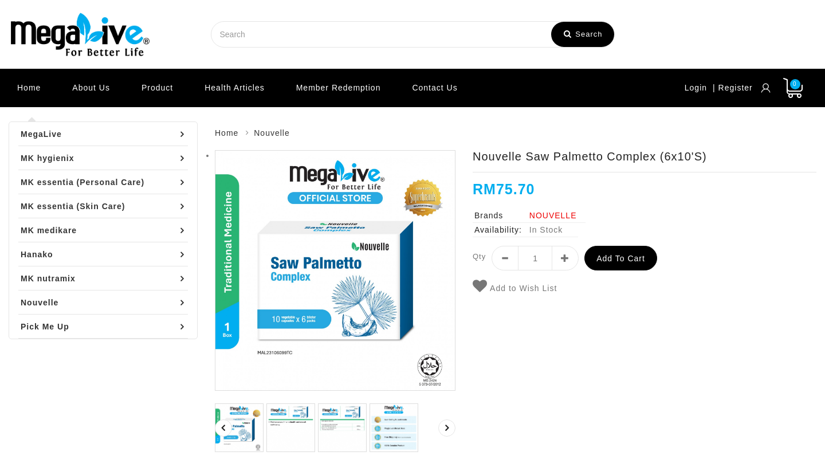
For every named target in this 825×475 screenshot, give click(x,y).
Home (29, 87)
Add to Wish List (515, 286)
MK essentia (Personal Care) (82, 182)
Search (583, 34)
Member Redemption (338, 87)
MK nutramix (48, 278)
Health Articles (234, 87)
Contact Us (434, 87)
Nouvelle (39, 302)
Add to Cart (620, 258)
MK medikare (49, 230)
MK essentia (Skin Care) (73, 206)
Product (157, 87)
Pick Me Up (45, 326)
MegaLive (41, 134)
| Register (733, 87)
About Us (91, 87)
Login (696, 87)
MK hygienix (47, 158)
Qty (479, 256)
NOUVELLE (553, 215)
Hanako (37, 254)
